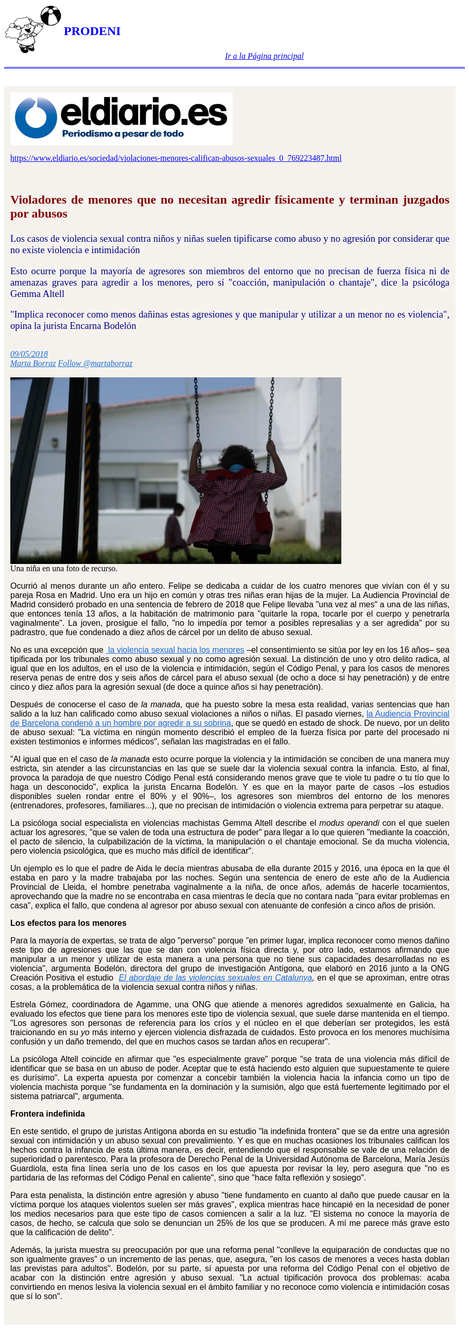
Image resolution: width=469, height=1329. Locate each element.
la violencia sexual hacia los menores (175, 649)
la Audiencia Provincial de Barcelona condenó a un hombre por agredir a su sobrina (229, 718)
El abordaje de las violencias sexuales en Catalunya (215, 977)
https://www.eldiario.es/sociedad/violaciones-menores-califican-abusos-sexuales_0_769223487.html (176, 158)
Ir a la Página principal (264, 56)
